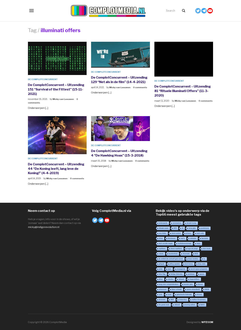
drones (199, 294)
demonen (162, 299)
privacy (188, 233)
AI (182, 228)
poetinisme (205, 228)
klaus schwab (177, 289)
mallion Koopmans (198, 299)
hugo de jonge (192, 248)
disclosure (172, 238)
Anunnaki (186, 253)
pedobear (191, 273)
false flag (162, 273)
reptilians (162, 248)
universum (163, 289)
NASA (207, 289)
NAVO (202, 304)
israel (169, 294)
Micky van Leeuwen (63, 99)
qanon (202, 273)
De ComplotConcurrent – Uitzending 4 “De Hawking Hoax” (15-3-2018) (118, 155)
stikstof (177, 304)
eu (204, 258)
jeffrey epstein (174, 263)
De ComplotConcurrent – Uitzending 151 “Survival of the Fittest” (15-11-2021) (53, 89)
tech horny (189, 263)
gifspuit (161, 263)
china (161, 238)
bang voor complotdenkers (168, 284)
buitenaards (163, 222)
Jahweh (181, 279)
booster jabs (188, 284)
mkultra (170, 279)
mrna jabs (192, 228)
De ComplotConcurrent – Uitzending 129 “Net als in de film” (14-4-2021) (119, 81)
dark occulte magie (166, 243)
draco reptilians (176, 248)
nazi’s (183, 238)
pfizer (161, 279)
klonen (200, 284)
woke (161, 268)
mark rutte (200, 233)
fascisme (204, 238)
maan (198, 243)
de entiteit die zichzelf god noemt (171, 258)
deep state (201, 263)
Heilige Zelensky (176, 273)
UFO (175, 228)
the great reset (164, 304)
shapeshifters (194, 279)
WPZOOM (207, 321)
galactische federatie (184, 294)
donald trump (191, 222)
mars (169, 268)
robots (161, 253)
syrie (160, 294)
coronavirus (176, 222)
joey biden (162, 233)
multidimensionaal (184, 243)
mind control (176, 233)
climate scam (163, 228)
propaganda (180, 268)
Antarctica (183, 299)
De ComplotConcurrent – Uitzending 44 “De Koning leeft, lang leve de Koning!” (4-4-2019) (55, 168)
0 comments (140, 91)
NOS (196, 253)
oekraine (193, 238)
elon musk (206, 248)
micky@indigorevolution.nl (43, 226)
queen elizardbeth (193, 289)
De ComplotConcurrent (43, 79)
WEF (172, 299)
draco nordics (193, 258)
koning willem (190, 304)
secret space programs (198, 268)
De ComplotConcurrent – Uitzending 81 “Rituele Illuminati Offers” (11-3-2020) (181, 90)
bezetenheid (173, 253)
